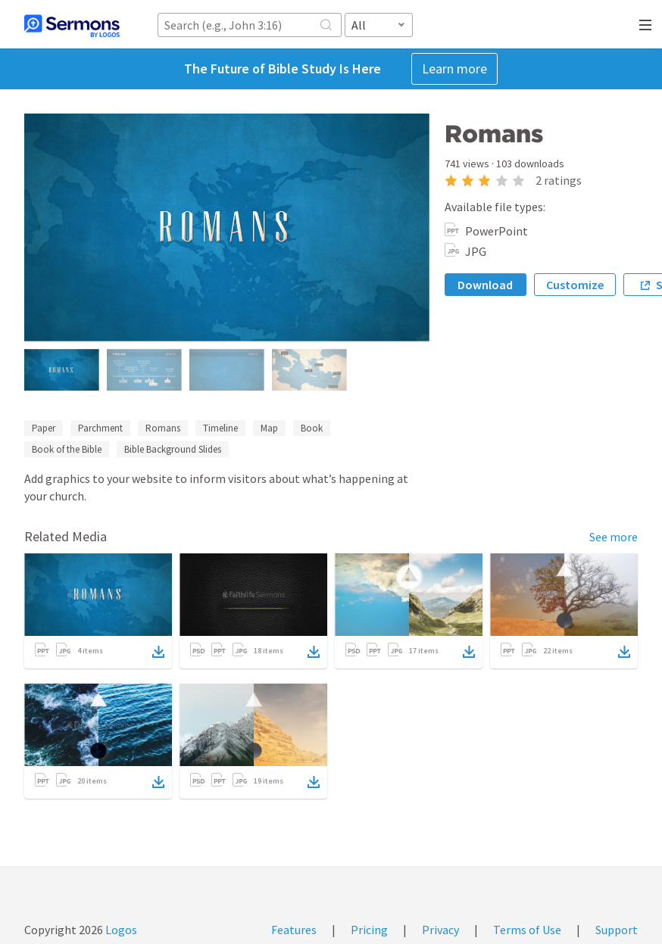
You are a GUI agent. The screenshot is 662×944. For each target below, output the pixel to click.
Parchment (100, 428)
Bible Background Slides (172, 449)
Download (485, 284)
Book (312, 428)
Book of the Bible (66, 449)
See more (613, 536)
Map (269, 428)
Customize (575, 284)
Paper (43, 428)
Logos (120, 929)
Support (616, 929)
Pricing (369, 929)
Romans (162, 428)
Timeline (220, 428)
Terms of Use (527, 929)
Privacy (440, 929)
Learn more (454, 68)
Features (294, 929)
